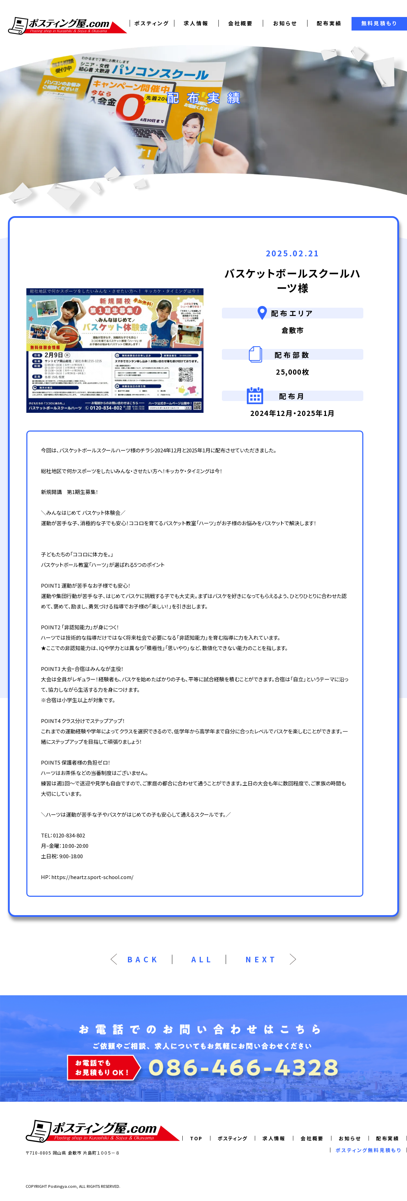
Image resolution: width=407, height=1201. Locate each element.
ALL (202, 959)
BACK (143, 959)
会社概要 (240, 23)
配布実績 (329, 23)
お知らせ (285, 23)
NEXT (261, 959)
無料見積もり (379, 23)
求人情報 (196, 23)
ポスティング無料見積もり (368, 1150)
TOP (196, 1138)
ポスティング (152, 23)
